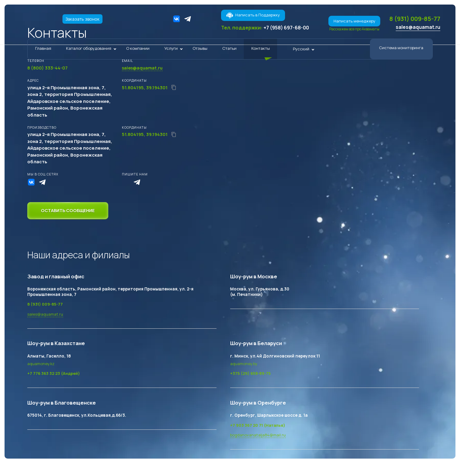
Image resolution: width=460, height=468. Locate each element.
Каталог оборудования (88, 50)
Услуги (171, 50)
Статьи (229, 50)
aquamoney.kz (41, 363)
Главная (43, 50)
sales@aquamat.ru (416, 28)
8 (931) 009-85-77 (411, 19)
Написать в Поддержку (253, 15)
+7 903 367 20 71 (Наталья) (258, 425)
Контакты (260, 50)
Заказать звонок (83, 19)
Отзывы (200, 50)
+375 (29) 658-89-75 (251, 373)
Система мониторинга (401, 49)
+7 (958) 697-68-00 (286, 27)
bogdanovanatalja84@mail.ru (258, 435)
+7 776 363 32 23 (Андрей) (54, 373)
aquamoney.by (244, 363)
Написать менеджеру (347, 21)
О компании (137, 50)
